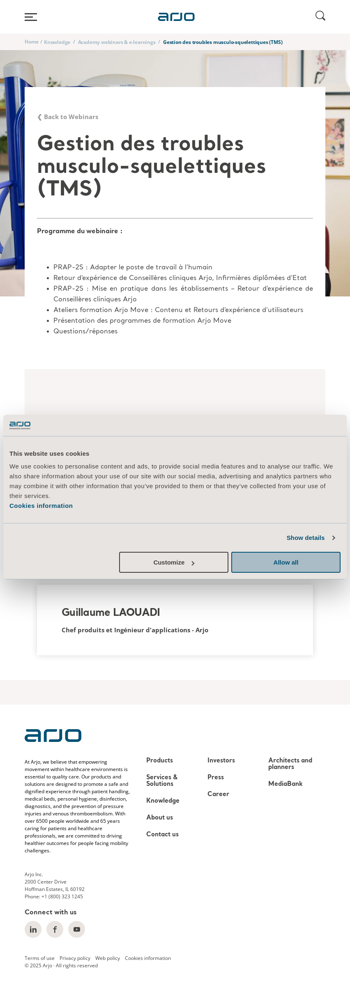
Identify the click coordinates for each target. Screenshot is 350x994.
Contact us (162, 835)
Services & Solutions (161, 781)
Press (215, 778)
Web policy (107, 958)
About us (159, 818)
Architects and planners (290, 764)
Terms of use (40, 958)
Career (218, 795)
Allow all (286, 562)
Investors (221, 761)
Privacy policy (75, 958)
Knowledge (57, 42)
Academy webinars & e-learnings (117, 42)
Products (159, 761)
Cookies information (41, 505)
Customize (173, 562)
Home (32, 41)
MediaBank (285, 784)
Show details (306, 537)
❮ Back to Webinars (67, 116)
